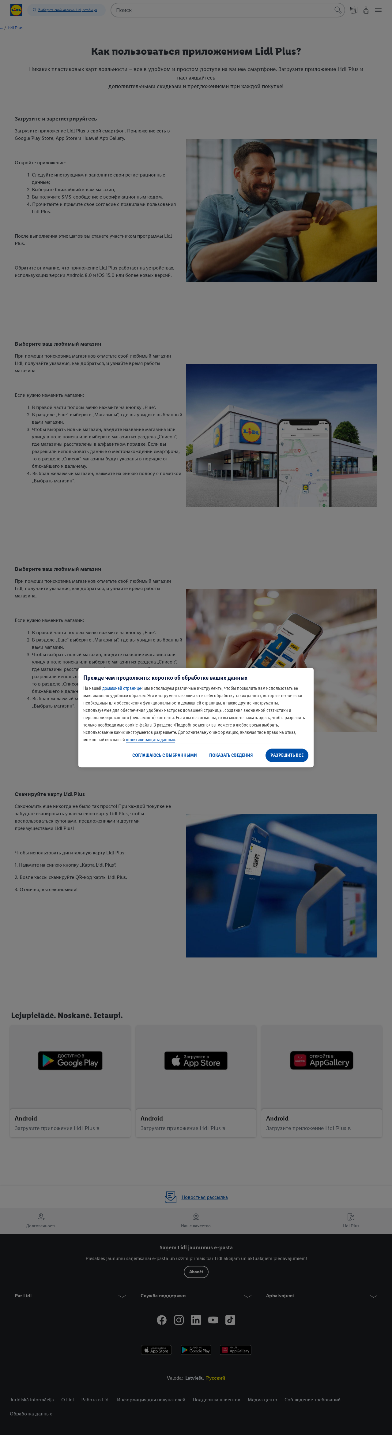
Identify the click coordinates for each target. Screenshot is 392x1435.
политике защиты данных (150, 739)
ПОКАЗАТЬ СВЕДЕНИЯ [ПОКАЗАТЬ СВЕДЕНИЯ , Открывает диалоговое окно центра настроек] (231, 755)
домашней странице (121, 688)
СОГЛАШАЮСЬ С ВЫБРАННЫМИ (164, 755)
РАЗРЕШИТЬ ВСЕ (286, 755)
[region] (196, 718)
